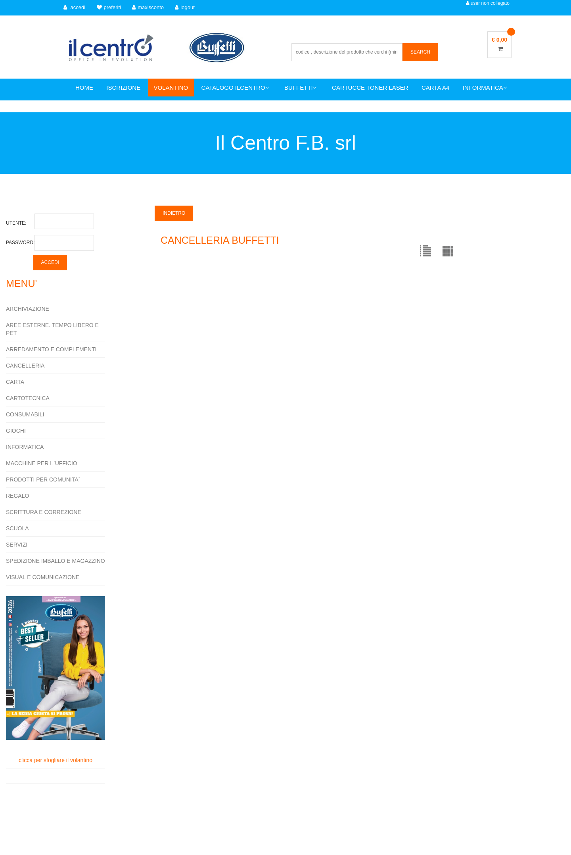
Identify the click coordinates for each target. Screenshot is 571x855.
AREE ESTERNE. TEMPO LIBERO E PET (52, 329)
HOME (84, 87)
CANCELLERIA (25, 365)
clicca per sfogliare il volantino (55, 679)
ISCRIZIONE (123, 87)
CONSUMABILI (25, 414)
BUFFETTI (300, 87)
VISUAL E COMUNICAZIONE (42, 577)
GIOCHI (16, 431)
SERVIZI (16, 544)
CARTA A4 (435, 87)
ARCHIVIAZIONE (27, 309)
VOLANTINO (171, 87)
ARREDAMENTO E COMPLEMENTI (51, 349)
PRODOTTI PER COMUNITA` (43, 479)
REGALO (17, 496)
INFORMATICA (485, 87)
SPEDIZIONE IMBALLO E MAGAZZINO (55, 561)
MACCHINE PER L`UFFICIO (41, 463)
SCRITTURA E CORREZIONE (43, 512)
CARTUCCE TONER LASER (370, 87)
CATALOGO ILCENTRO (235, 87)
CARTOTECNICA (28, 398)
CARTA (15, 382)
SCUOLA (17, 528)
